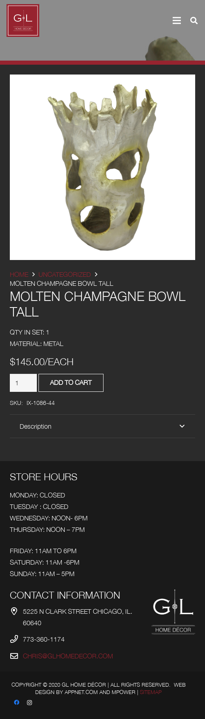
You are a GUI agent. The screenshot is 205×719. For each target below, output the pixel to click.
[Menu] (176, 20)
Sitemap (151, 692)
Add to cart (71, 382)
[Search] (194, 20)
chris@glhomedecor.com (68, 656)
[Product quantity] (23, 383)
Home (19, 274)
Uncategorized (64, 274)
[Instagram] (29, 702)
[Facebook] (16, 702)
